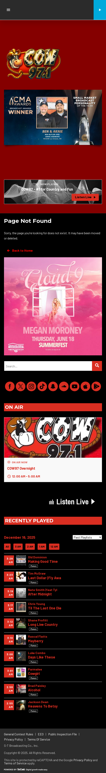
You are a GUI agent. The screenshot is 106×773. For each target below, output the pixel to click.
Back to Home (19, 250)
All (7, 546)
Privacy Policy (82, 760)
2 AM (30, 546)
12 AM (54, 546)
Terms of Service (15, 763)
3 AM (18, 546)
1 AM (42, 546)
